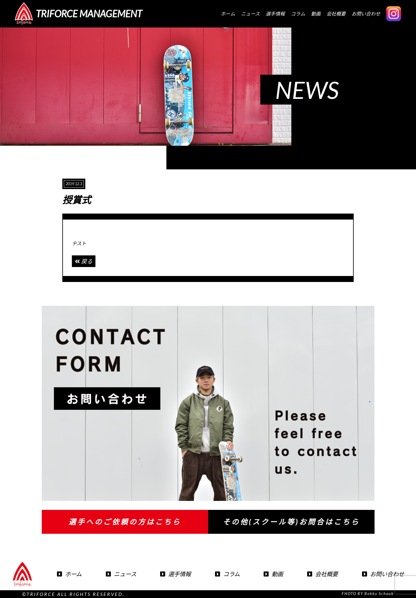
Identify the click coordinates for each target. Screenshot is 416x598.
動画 (316, 13)
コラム (298, 13)
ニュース (250, 13)
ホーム (228, 13)
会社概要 (336, 13)
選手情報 (275, 13)
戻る (83, 261)
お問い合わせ (366, 13)
